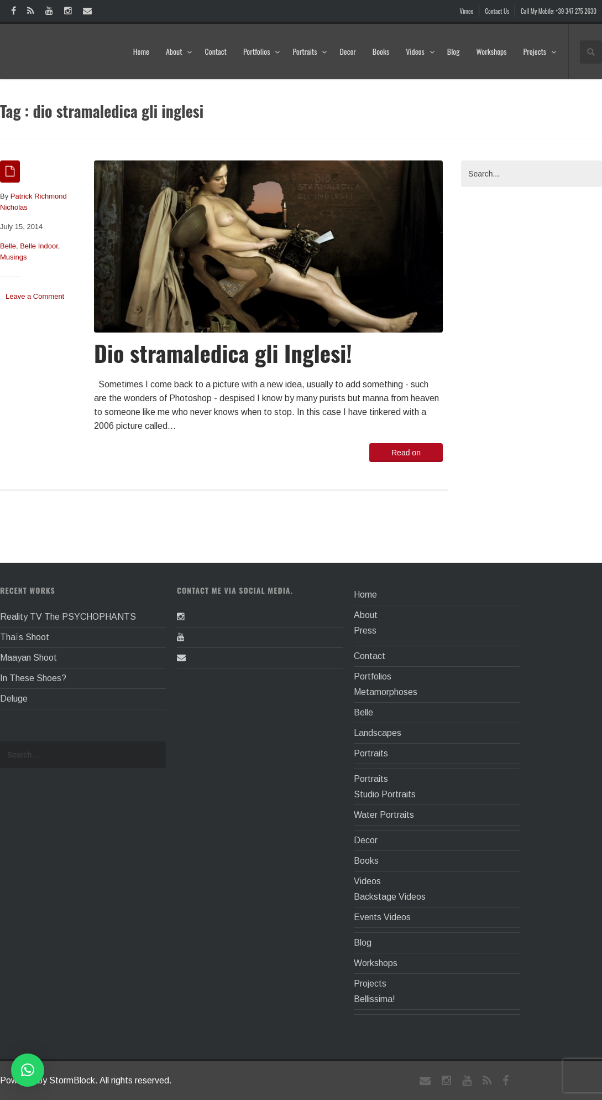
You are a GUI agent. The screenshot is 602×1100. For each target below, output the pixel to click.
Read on (406, 452)
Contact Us (497, 11)
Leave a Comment (35, 296)
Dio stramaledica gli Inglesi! (223, 353)
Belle (8, 246)
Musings (13, 257)
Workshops (491, 51)
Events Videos (382, 917)
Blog (453, 51)
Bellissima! (374, 999)
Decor (347, 51)
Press (365, 630)
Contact (215, 51)
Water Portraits (384, 814)
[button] (27, 1070)
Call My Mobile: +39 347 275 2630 (558, 11)
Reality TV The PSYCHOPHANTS (68, 616)
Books (381, 51)
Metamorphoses (385, 692)
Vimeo (467, 11)
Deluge (14, 698)
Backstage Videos (390, 896)
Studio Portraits (385, 794)
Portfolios (261, 51)
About (179, 51)
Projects (540, 51)
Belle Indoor (39, 246)
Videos (420, 51)
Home (141, 51)
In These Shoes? (33, 678)
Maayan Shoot (28, 657)
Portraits (309, 51)
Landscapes (377, 733)
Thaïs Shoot (24, 637)
